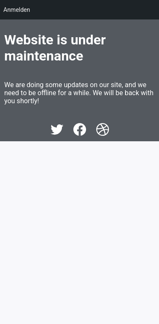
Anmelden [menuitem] (16, 9)
